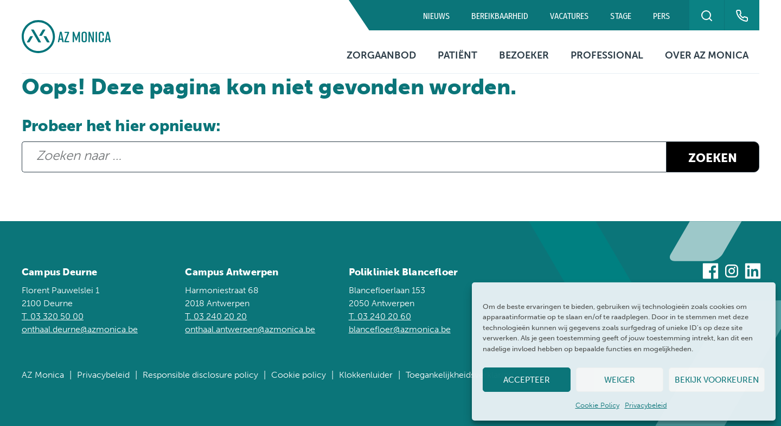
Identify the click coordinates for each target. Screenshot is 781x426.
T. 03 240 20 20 (216, 316)
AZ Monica (43, 375)
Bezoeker (524, 55)
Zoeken (712, 158)
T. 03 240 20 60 (380, 316)
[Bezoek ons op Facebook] (710, 272)
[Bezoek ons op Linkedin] (752, 272)
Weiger (619, 380)
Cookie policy (298, 375)
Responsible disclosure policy (200, 375)
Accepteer (526, 380)
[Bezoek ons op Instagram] (731, 272)
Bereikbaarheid (499, 16)
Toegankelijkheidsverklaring (459, 375)
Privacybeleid (646, 405)
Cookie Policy (597, 405)
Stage (620, 16)
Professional (607, 55)
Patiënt (457, 55)
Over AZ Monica (706, 55)
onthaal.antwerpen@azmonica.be (250, 329)
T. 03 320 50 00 (53, 316)
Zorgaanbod (381, 55)
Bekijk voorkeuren (717, 380)
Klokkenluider (366, 375)
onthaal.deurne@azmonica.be (80, 329)
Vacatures (569, 16)
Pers (661, 16)
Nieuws (436, 16)
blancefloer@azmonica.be (400, 329)
